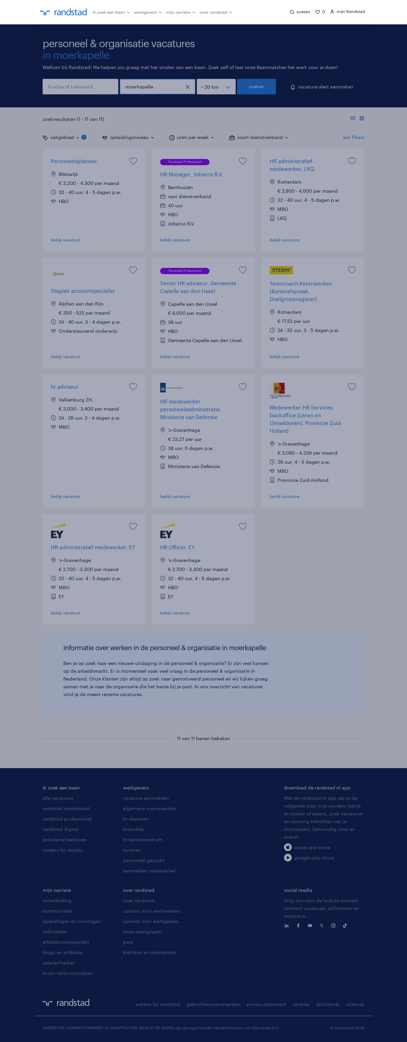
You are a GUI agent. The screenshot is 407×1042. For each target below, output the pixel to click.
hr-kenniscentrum (143, 839)
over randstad (216, 12)
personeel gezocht (144, 860)
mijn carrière (181, 12)
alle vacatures (58, 798)
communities (57, 911)
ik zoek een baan (111, 12)
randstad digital (61, 829)
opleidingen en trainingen (72, 921)
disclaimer (328, 1004)
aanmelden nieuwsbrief (149, 870)
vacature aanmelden (146, 798)
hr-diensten (136, 819)
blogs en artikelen (63, 952)
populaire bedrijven (65, 839)
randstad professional (67, 819)
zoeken (256, 86)
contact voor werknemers (151, 911)
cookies (301, 1004)
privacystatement (266, 1004)
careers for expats (63, 850)
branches (133, 829)
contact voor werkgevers (151, 921)
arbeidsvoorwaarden (66, 942)
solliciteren (55, 931)
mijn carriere (57, 890)
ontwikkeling (57, 900)
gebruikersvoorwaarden (213, 1004)
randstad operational (66, 808)
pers (128, 942)
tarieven (132, 850)
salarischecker (58, 962)
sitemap (355, 1004)
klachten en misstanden (150, 952)
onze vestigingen (142, 931)
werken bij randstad (157, 1004)
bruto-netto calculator (67, 973)
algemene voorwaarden (149, 808)
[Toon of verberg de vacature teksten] (357, 119)
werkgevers (148, 12)
